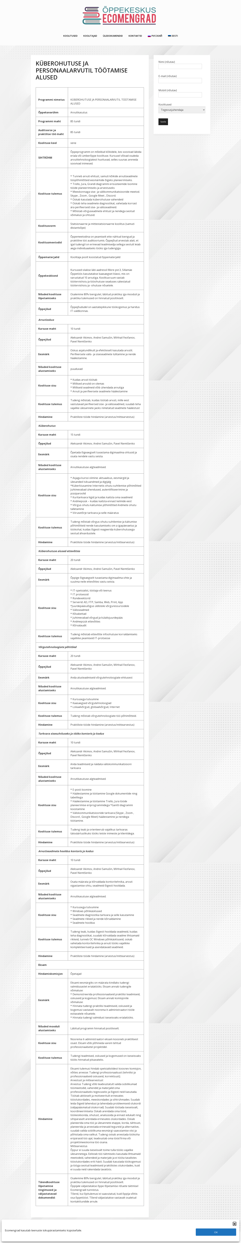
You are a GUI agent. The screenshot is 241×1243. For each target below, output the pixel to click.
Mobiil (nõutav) (180, 90)
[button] (234, 1223)
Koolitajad (90, 34)
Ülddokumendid (113, 34)
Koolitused (70, 34)
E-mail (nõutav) (180, 76)
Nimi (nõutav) (180, 61)
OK (216, 1232)
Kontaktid (135, 34)
